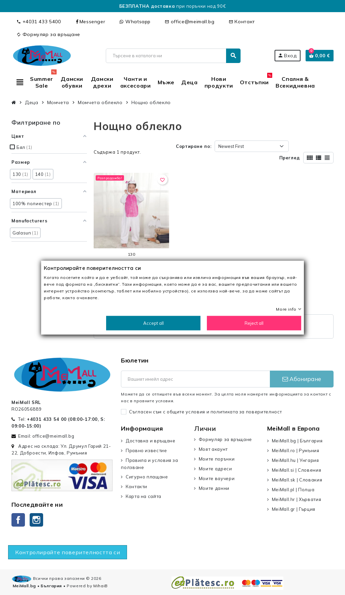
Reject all (254, 323)
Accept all (153, 323)
